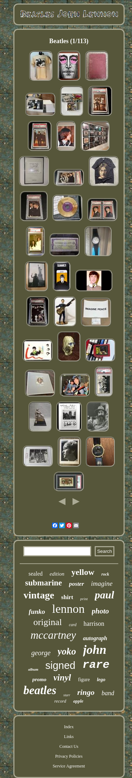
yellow (82, 572)
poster (76, 584)
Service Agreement (69, 766)
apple (78, 701)
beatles (40, 690)
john (94, 650)
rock (105, 574)
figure (84, 679)
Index (69, 726)
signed (60, 665)
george (41, 653)
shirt (67, 597)
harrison (93, 623)
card (73, 624)
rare (95, 664)
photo (100, 611)
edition (57, 574)
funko (37, 611)
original (47, 622)
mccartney (53, 635)
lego (101, 679)
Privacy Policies (69, 756)
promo (39, 679)
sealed (36, 574)
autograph (95, 638)
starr (66, 695)
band (107, 693)
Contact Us (68, 746)
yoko (67, 651)
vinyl (62, 677)
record (60, 701)
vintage (39, 595)
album (33, 669)
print (84, 599)
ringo (86, 692)
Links (69, 736)
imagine (102, 583)
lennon (68, 608)
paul (104, 595)
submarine (43, 582)
